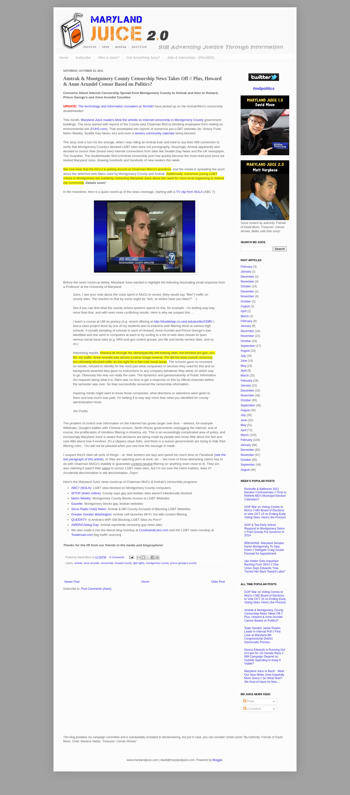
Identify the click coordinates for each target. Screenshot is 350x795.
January (246, 271)
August (245, 306)
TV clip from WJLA (189, 192)
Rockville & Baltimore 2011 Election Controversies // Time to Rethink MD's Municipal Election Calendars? (265, 494)
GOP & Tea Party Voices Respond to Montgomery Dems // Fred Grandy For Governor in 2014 (264, 530)
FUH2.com (98, 129)
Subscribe (83, 58)
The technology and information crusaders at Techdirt (116, 106)
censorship (107, 563)
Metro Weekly (81, 498)
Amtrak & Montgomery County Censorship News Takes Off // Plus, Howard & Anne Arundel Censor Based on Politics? (263, 615)
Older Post (218, 581)
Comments (252, 708)
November (247, 281)
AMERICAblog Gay (85, 525)
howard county (123, 563)
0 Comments (116, 557)
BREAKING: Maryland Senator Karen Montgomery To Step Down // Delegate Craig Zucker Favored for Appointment (264, 548)
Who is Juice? (108, 58)
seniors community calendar (155, 133)
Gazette (76, 503)
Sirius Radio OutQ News (88, 509)
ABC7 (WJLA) (81, 488)
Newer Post (71, 581)
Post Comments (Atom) (96, 588)
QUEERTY (79, 519)
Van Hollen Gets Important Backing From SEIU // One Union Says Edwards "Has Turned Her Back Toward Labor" (265, 566)
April (243, 311)
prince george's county (183, 563)
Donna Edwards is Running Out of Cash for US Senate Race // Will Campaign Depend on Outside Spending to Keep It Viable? (264, 657)
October (246, 286)
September (248, 346)
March (245, 316)
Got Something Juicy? (143, 58)
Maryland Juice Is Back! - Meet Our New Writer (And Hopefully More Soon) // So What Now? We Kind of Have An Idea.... (264, 676)
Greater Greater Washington (91, 514)
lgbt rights (139, 563)
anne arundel (91, 563)
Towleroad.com (82, 535)
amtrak (78, 563)
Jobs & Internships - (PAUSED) (190, 58)
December (247, 276)
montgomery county (157, 563)
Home (63, 58)
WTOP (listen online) (86, 493)
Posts (248, 701)
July (243, 356)
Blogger (217, 760)
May (243, 366)
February (246, 266)
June (244, 360)
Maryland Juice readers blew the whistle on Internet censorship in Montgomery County (142, 120)
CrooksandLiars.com (153, 530)
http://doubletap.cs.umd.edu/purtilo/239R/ (183, 321)
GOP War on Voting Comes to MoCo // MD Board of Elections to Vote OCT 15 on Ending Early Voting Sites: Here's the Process (265, 512)
